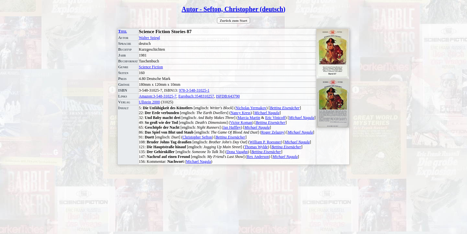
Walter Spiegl (149, 37)
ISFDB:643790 (228, 96)
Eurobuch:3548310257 (196, 96)
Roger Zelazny (272, 132)
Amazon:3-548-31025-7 (157, 96)
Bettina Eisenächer (285, 108)
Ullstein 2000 (149, 102)
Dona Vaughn (236, 152)
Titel (122, 31)
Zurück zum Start (233, 20)
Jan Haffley (232, 127)
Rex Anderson (258, 156)
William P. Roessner (265, 142)
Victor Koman (241, 122)
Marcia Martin (249, 117)
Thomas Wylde (256, 147)
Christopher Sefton (197, 137)
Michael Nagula (267, 112)
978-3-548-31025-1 (194, 90)
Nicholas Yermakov (251, 108)
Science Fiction (151, 67)
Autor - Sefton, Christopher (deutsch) (233, 9)
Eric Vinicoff (275, 117)
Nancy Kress (241, 112)
